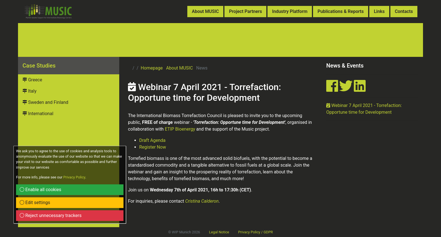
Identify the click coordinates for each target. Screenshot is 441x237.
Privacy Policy (74, 177)
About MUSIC (205, 11)
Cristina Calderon (202, 201)
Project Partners (245, 11)
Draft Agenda (152, 140)
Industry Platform (289, 11)
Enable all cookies (40, 189)
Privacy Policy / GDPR (255, 232)
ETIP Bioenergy (180, 129)
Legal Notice (219, 232)
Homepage (152, 68)
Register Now (152, 147)
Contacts (404, 11)
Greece (32, 79)
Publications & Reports (341, 11)
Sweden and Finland (45, 102)
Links (379, 11)
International (37, 113)
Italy (29, 91)
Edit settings (35, 202)
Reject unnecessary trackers (51, 215)
